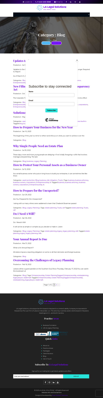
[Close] (77, 60)
